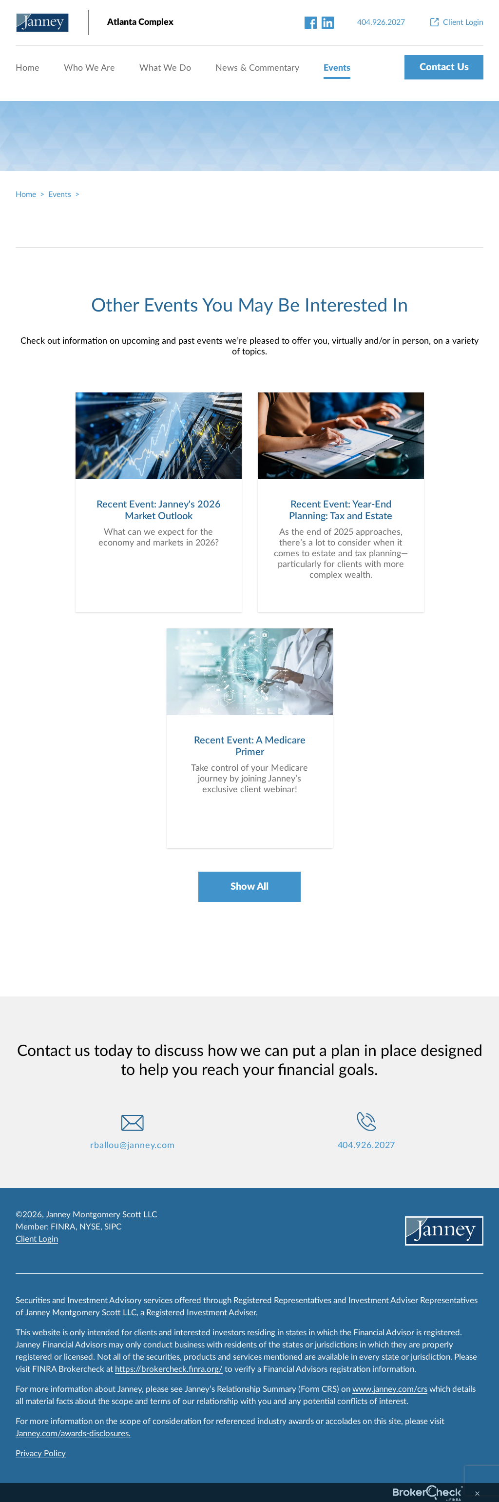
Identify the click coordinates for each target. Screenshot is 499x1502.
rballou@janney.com (132, 1145)
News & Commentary (257, 68)
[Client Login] (455, 22)
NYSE (89, 1227)
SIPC (112, 1227)
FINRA (63, 1227)
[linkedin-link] (328, 22)
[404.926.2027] (381, 22)
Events (337, 68)
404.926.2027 (367, 1145)
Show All (249, 887)
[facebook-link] (311, 22)
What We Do (165, 68)
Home (27, 68)
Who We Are (89, 68)
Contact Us (444, 67)
